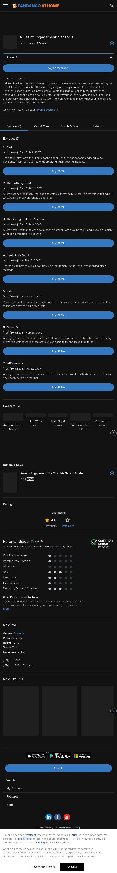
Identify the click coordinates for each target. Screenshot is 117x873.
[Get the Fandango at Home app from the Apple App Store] (36, 807)
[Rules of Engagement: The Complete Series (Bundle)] (85, 472)
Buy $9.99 (65, 65)
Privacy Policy (24, 838)
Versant (31, 835)
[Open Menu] (5, 6)
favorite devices (47, 106)
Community (50, 577)
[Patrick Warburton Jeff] (80, 430)
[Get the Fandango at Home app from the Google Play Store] (59, 807)
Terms (73, 835)
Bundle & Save (69, 123)
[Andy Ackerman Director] (13, 430)
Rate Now (68, 577)
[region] (58, 851)
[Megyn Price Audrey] (103, 430)
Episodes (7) (14, 123)
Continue (72, 866)
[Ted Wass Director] (35, 430)
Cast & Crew (41, 123)
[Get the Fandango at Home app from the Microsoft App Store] (81, 807)
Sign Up (58, 819)
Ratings (97, 123)
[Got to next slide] (113, 430)
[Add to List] (112, 43)
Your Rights (42, 842)
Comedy (19, 684)
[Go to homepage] (35, 6)
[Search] (111, 6)
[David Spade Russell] (58, 430)
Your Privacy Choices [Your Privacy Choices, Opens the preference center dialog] (43, 866)
